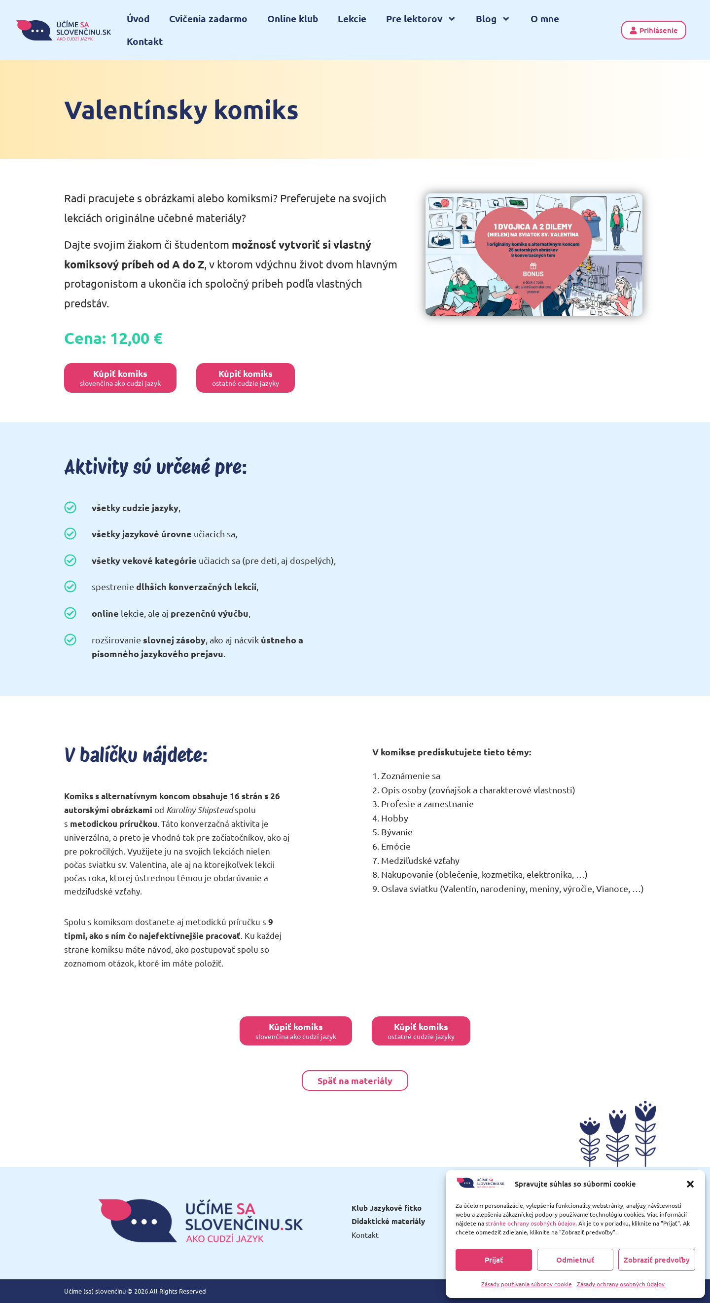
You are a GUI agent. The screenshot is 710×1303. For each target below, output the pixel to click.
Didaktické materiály (388, 1221)
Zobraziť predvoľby (657, 1260)
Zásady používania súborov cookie (526, 1284)
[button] (690, 1184)
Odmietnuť (575, 1260)
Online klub (292, 18)
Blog (493, 19)
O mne (545, 18)
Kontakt (145, 41)
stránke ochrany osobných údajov (530, 1223)
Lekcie (352, 18)
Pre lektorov (421, 19)
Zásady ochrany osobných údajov (621, 1284)
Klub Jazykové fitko (387, 1208)
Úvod (138, 18)
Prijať (494, 1260)
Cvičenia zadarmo (208, 18)
